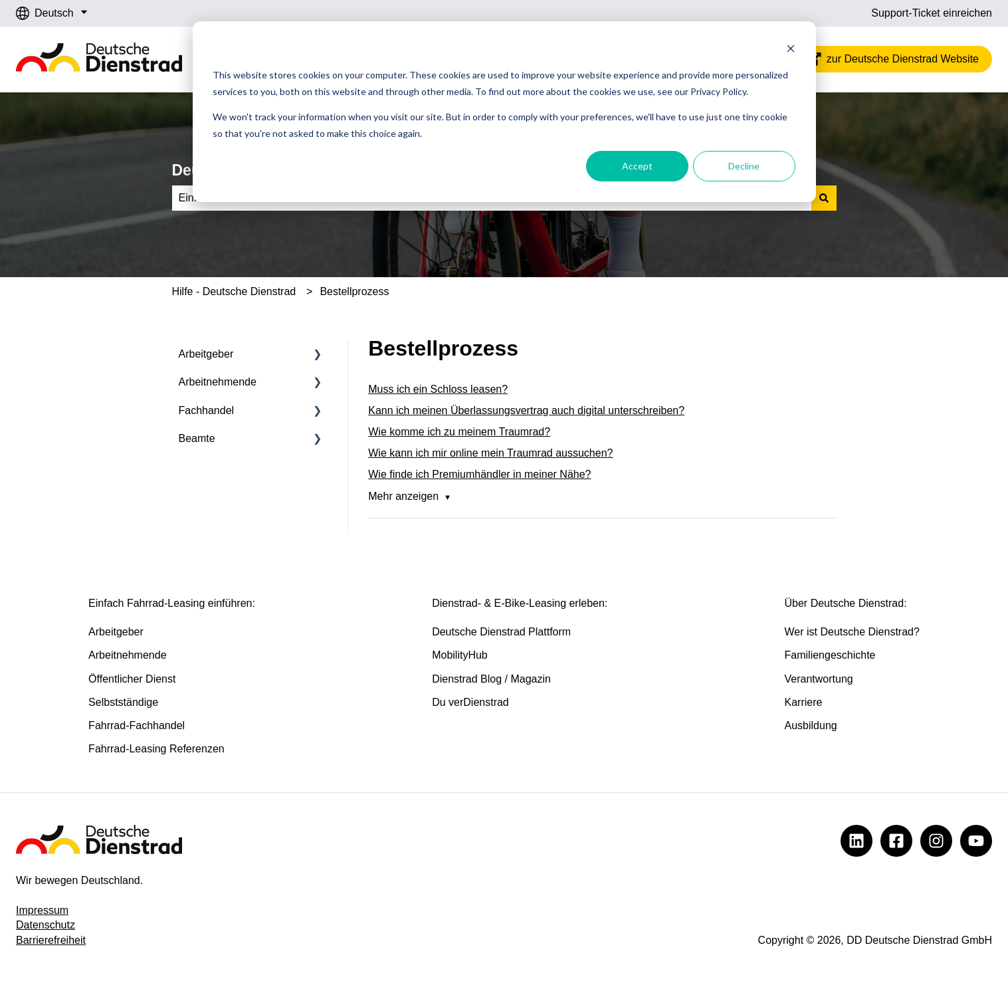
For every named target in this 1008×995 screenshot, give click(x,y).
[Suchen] (824, 198)
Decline (743, 165)
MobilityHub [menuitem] (460, 655)
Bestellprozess (354, 291)
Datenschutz (45, 925)
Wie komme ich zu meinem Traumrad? (459, 431)
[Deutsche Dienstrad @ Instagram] (936, 841)
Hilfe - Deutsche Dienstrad (234, 291)
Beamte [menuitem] (197, 438)
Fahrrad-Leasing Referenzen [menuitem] (156, 748)
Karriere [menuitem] (804, 702)
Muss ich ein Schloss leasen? (438, 389)
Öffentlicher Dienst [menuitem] (131, 679)
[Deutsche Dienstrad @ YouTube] (976, 841)
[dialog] (504, 111)
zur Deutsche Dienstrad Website (892, 59)
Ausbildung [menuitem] (811, 725)
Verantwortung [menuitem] (819, 679)
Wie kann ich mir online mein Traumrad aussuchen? (490, 453)
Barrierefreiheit (51, 940)
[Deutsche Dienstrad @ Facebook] (896, 841)
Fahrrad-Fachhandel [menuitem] (136, 725)
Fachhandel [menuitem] (207, 410)
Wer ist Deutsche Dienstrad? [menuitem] (852, 631)
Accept (637, 165)
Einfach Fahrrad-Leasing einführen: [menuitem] (171, 603)
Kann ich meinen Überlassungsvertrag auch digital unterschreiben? (526, 410)
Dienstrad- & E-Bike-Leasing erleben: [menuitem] (519, 603)
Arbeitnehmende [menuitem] (217, 381)
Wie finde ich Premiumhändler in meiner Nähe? (479, 474)
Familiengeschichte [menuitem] (830, 655)
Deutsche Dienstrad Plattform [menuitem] (501, 631)
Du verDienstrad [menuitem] (470, 702)
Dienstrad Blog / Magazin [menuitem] (491, 679)
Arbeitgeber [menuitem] (206, 354)
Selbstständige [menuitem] (123, 702)
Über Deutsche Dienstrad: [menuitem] (846, 603)
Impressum (42, 910)
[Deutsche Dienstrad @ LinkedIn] (856, 841)
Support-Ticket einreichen (931, 13)
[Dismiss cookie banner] (790, 50)
